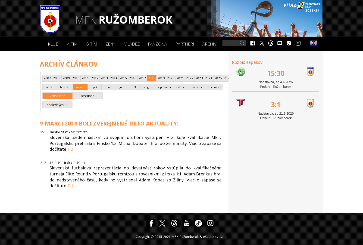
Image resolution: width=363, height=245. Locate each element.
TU (70, 149)
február (65, 87)
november (197, 87)
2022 (189, 78)
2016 (132, 78)
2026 (227, 78)
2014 (113, 78)
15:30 (276, 73)
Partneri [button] (184, 44)
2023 (199, 78)
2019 (161, 78)
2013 (104, 78)
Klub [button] (53, 44)
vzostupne (57, 96)
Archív (209, 44)
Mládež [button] (132, 44)
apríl (94, 87)
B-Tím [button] (91, 44)
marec (80, 87)
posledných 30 (57, 105)
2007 (47, 78)
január (50, 87)
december (214, 87)
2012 (94, 78)
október (181, 87)
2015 (123, 78)
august (148, 87)
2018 (151, 78)
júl (134, 87)
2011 (85, 78)
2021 (180, 78)
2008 (56, 78)
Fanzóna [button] (157, 44)
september (164, 87)
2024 (208, 78)
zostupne (87, 96)
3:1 (276, 104)
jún (121, 87)
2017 (142, 78)
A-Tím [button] (72, 44)
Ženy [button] (110, 44)
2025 (218, 78)
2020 (170, 78)
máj (108, 87)
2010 (75, 78)
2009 (66, 78)
